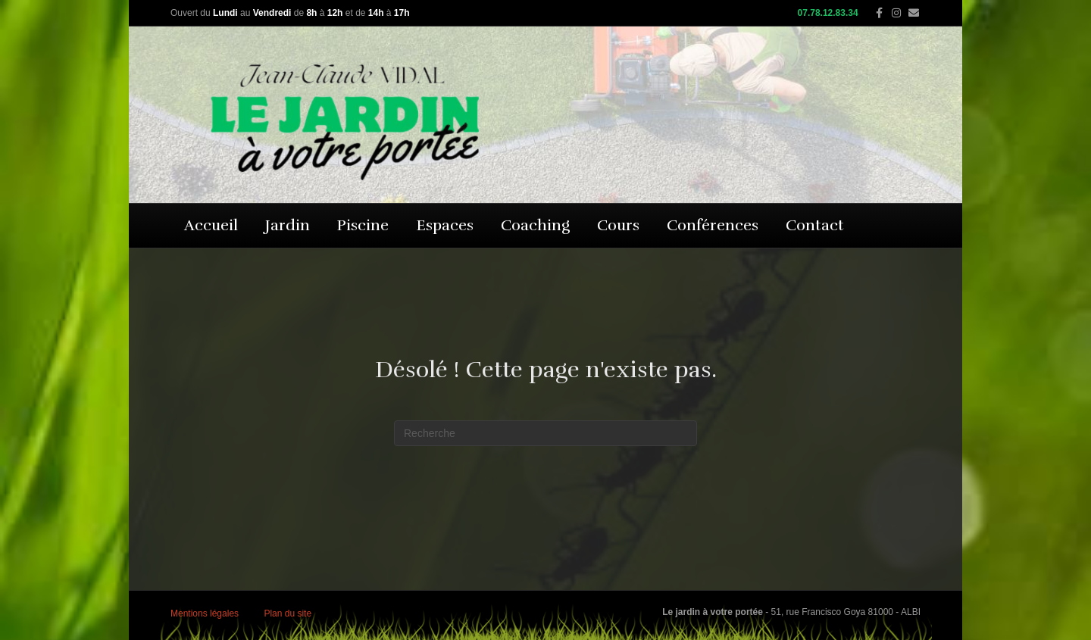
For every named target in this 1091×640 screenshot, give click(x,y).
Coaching (535, 225)
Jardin (287, 225)
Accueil (211, 225)
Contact (815, 225)
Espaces (445, 225)
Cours (618, 225)
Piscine (363, 225)
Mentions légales (204, 613)
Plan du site (287, 613)
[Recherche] (545, 433)
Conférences (712, 225)
